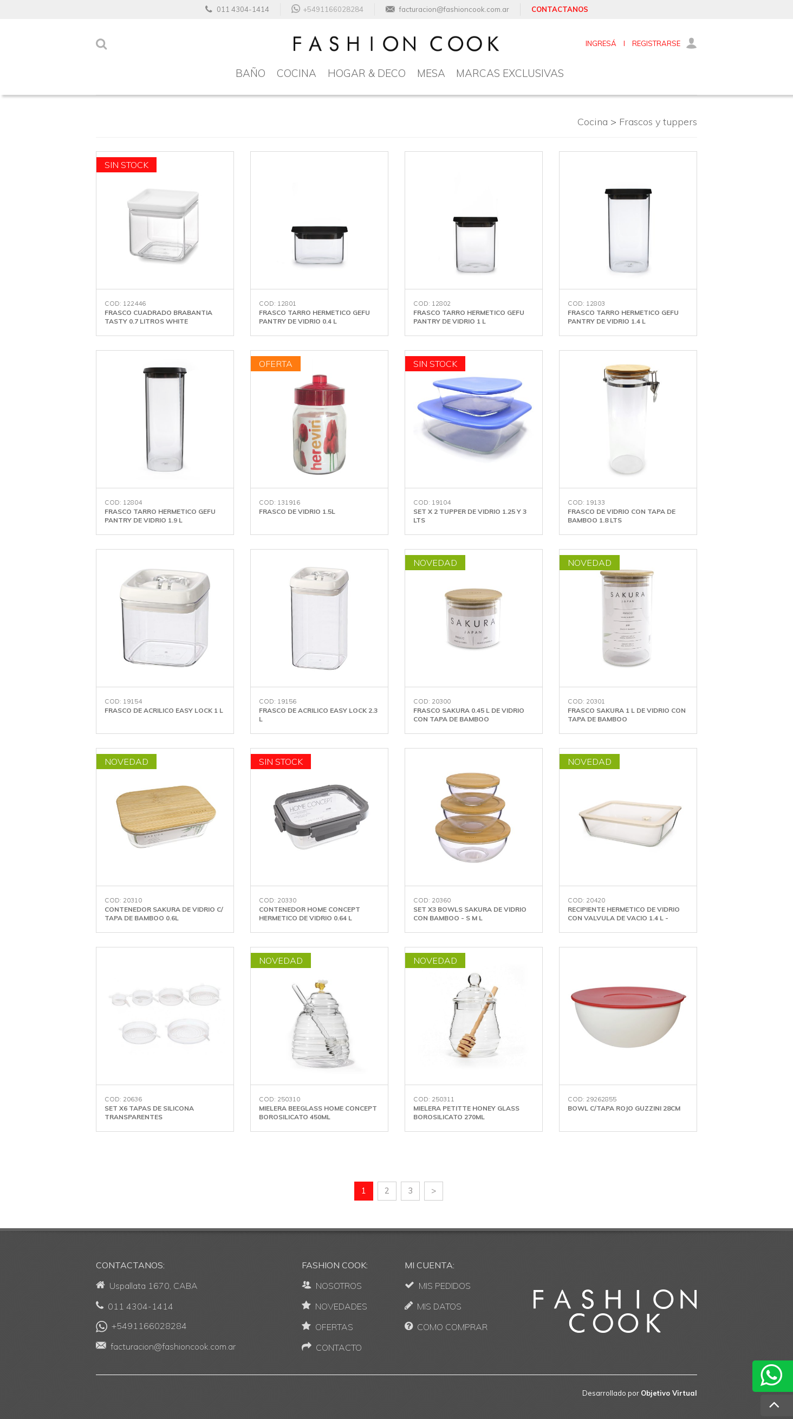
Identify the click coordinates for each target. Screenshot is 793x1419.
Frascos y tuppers (658, 121)
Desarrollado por (639, 1393)
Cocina (592, 121)
